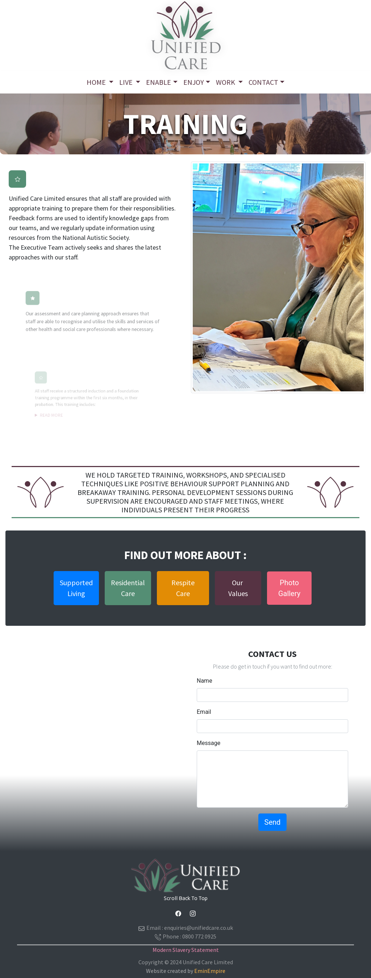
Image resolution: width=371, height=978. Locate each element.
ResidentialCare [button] (128, 588)
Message (208, 743)
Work (226, 82)
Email (204, 711)
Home (97, 82)
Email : (185, 928)
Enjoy (193, 82)
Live (126, 82)
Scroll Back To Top (186, 898)
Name (204, 680)
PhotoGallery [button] (289, 588)
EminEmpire (209, 970)
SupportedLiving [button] (76, 588)
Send (272, 822)
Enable (158, 82)
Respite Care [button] (183, 588)
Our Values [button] (238, 588)
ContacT (263, 82)
